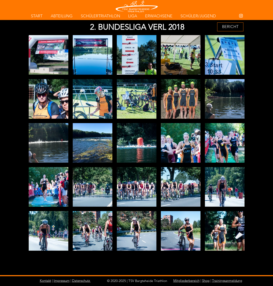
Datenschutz (81, 280)
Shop (206, 280)
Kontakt (45, 280)
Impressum (62, 280)
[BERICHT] (230, 26)
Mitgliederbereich (186, 280)
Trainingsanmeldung (227, 280)
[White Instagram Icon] (241, 15)
